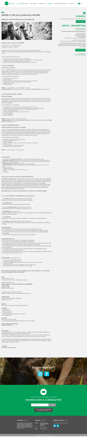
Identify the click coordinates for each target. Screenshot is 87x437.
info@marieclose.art (80, 29)
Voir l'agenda (80, 21)
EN (81, 3)
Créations (33, 3)
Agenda (49, 3)
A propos (25, 3)
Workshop (41, 3)
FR (79, 3)
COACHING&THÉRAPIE (60, 3)
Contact (72, 3)
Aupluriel (48, 435)
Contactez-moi (80, 50)
